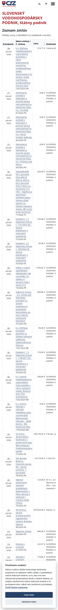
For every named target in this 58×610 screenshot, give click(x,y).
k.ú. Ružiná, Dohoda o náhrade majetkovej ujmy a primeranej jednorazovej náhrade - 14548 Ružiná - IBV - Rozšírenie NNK (23, 415)
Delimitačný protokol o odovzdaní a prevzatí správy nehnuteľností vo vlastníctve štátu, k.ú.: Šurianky (23, 101)
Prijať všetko (29, 595)
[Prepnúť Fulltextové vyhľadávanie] (39, 3)
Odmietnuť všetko (29, 602)
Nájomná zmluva (23, 531)
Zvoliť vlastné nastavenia (16, 587)
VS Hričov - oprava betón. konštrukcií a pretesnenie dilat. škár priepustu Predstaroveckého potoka (24, 443)
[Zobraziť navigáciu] (53, 3)
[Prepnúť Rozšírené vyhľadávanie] (46, 3)
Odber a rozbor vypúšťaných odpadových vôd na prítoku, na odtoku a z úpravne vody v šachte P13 (23, 276)
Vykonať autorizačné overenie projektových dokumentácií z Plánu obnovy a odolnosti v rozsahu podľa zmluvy (23, 491)
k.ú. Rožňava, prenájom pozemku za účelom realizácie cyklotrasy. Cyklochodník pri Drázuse (24, 337)
